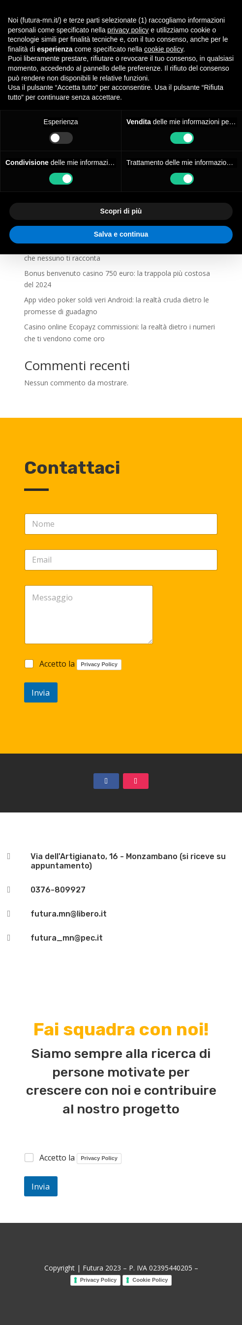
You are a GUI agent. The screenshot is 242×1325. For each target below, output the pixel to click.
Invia (40, 692)
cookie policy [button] (163, 49)
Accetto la (80, 664)
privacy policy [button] (128, 30)
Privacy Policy (99, 664)
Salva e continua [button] (121, 234)
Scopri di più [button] (121, 211)
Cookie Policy (150, 1280)
